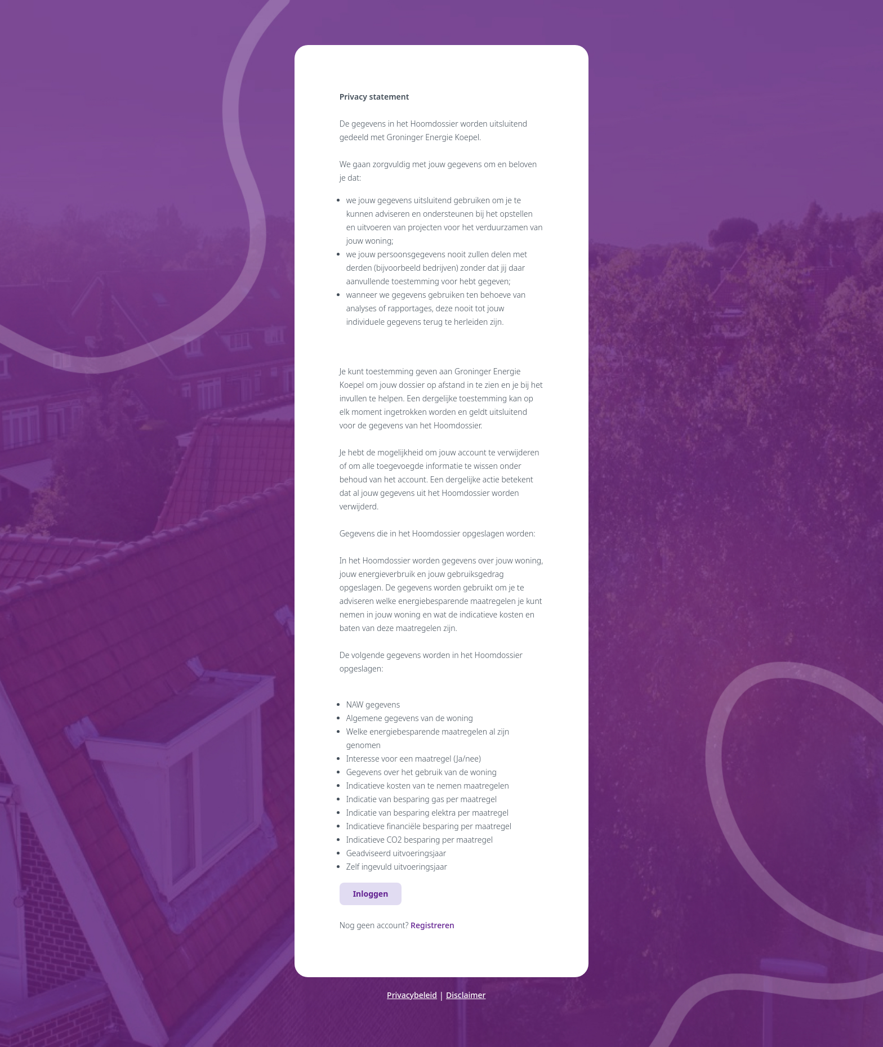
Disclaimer (465, 995)
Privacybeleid (412, 995)
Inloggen (371, 893)
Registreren (432, 925)
